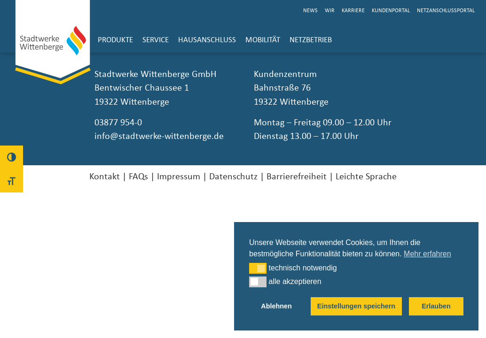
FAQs (138, 176)
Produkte (115, 40)
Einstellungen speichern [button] (356, 306)
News (310, 11)
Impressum (178, 176)
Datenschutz (233, 176)
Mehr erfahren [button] (427, 254)
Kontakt (104, 176)
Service (155, 40)
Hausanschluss (207, 40)
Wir (330, 11)
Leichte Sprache (366, 176)
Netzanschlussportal (446, 11)
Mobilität (262, 40)
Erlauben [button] (436, 306)
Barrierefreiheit (297, 176)
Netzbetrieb (311, 40)
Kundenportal (391, 11)
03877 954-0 (118, 122)
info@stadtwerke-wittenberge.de (159, 136)
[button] (258, 268)
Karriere (353, 11)
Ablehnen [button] (276, 306)
